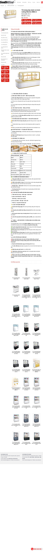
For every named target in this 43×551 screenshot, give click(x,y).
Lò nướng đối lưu (4, 42)
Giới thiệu (19, 2)
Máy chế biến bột (4, 39)
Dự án (34, 2)
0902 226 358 (37, 20)
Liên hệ (38, 2)
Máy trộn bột (3, 35)
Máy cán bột (3, 56)
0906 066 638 (27, 20)
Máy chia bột (3, 62)
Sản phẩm (24, 2)
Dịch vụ (29, 2)
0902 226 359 (37, 23)
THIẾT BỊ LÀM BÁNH (10, 5)
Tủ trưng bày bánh (21, 5)
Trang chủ (13, 2)
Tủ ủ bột (2, 64)
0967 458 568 (27, 23)
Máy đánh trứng (4, 37)
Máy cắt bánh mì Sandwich (4, 60)
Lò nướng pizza (4, 44)
